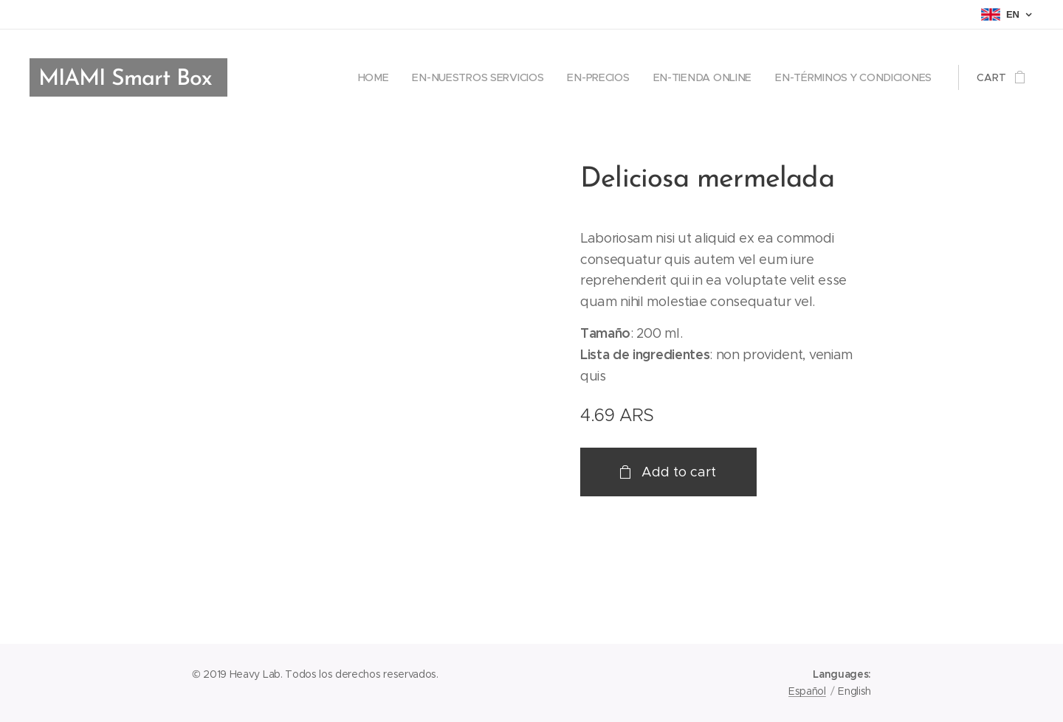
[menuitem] (381, 77)
